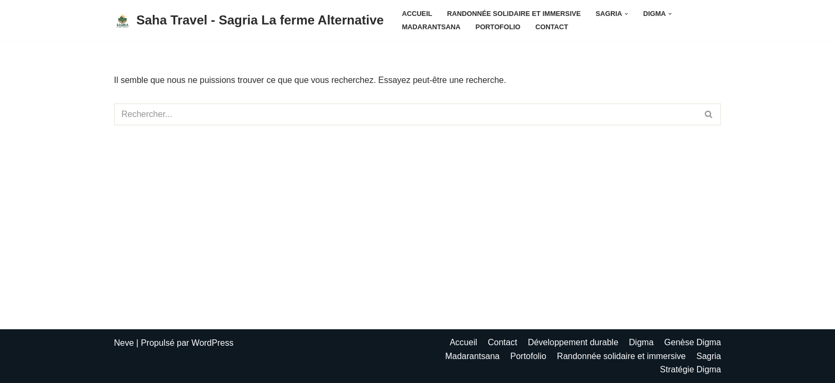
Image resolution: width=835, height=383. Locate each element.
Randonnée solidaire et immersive (514, 14)
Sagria (709, 356)
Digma (641, 342)
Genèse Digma (692, 342)
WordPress (213, 342)
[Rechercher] (405, 114)
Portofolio (498, 27)
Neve (124, 342)
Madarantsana (431, 27)
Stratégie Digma (690, 369)
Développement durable (573, 342)
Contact (551, 27)
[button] (626, 13)
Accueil (417, 14)
